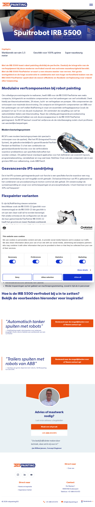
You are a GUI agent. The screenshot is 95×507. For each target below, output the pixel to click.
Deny (17, 277)
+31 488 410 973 (49, 433)
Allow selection (47, 277)
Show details (82, 270)
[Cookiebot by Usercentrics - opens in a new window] (82, 228)
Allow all (77, 277)
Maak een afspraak (49, 427)
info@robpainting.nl (71, 502)
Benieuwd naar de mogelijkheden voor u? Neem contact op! (72, 323)
